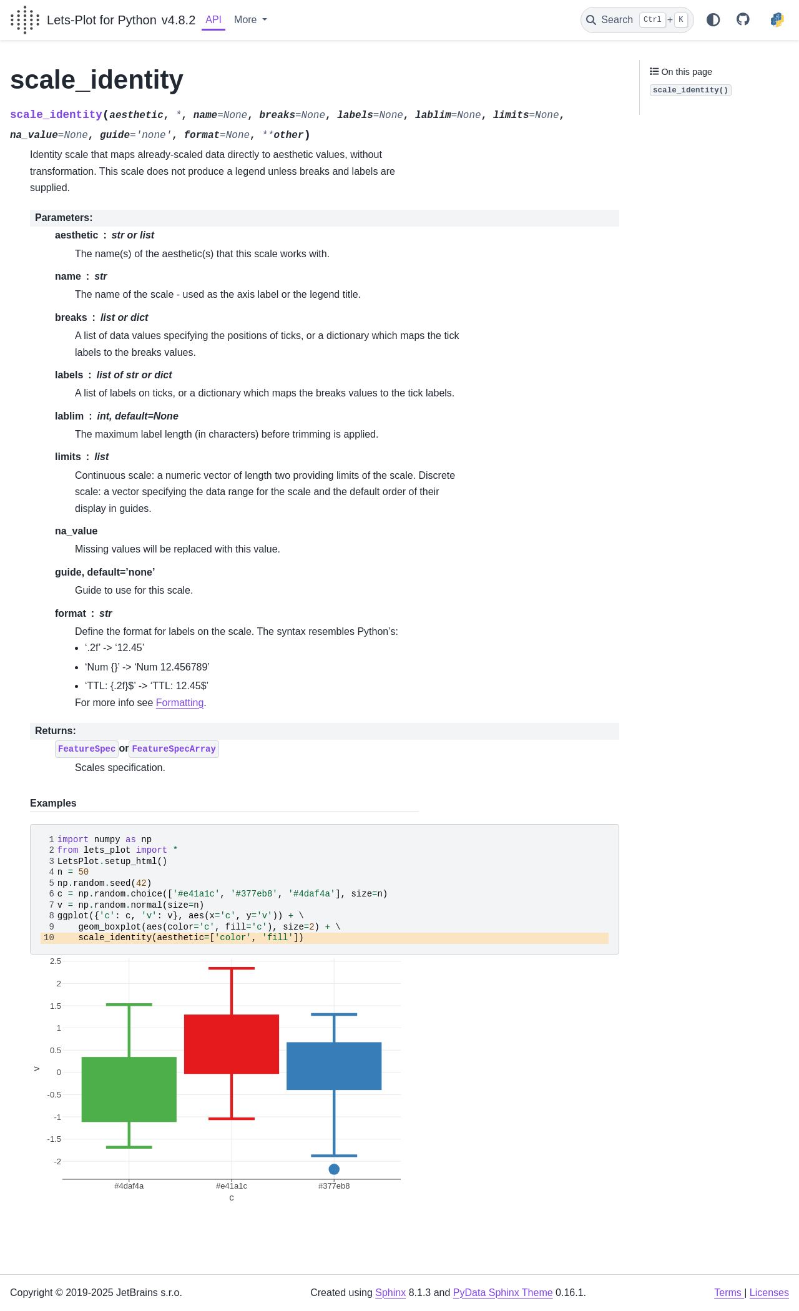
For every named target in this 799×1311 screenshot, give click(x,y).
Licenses (769, 1292)
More (247, 19)
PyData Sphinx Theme (503, 1292)
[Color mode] (712, 20)
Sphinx (390, 1292)
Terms (729, 1292)
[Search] (637, 20)
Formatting (179, 702)
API (213, 19)
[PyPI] (777, 20)
